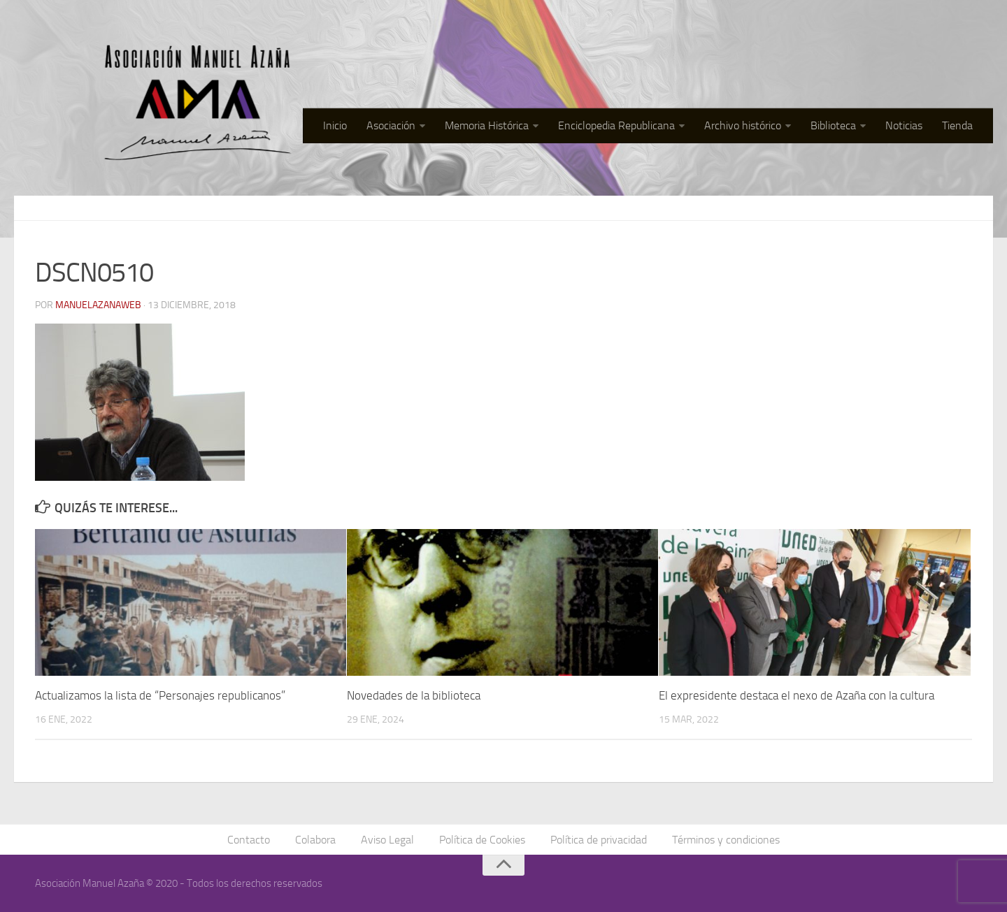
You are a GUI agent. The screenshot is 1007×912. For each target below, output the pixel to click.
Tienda (957, 125)
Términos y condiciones (726, 839)
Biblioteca (833, 125)
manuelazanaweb (98, 305)
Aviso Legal (387, 839)
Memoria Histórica (487, 125)
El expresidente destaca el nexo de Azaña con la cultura (796, 695)
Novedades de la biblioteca (413, 695)
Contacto (248, 839)
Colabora (315, 839)
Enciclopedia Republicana (616, 125)
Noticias (903, 125)
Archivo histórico (742, 125)
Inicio (335, 125)
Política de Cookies (482, 839)
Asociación (390, 125)
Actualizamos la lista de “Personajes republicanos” (160, 695)
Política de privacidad (598, 839)
